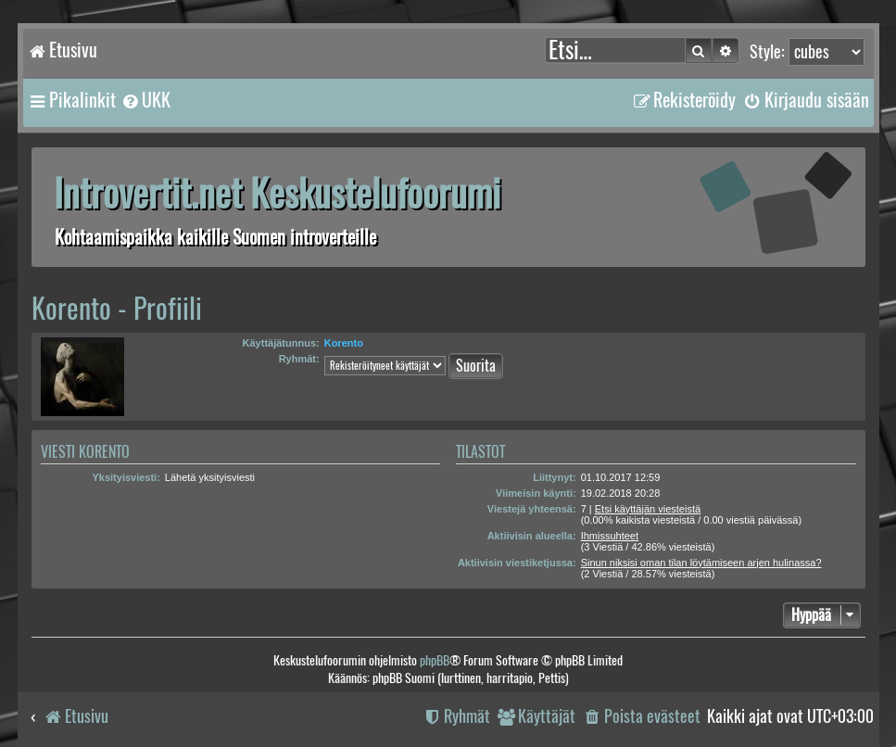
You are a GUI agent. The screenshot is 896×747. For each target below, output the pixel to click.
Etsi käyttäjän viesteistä (647, 508)
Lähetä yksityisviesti (210, 477)
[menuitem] (145, 100)
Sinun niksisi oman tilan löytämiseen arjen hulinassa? (701, 562)
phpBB (434, 660)
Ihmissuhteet (609, 535)
